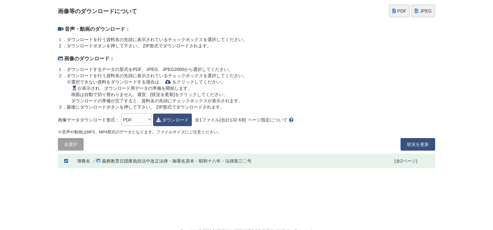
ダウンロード (172, 119)
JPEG (423, 10)
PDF (399, 10)
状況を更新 (418, 144)
